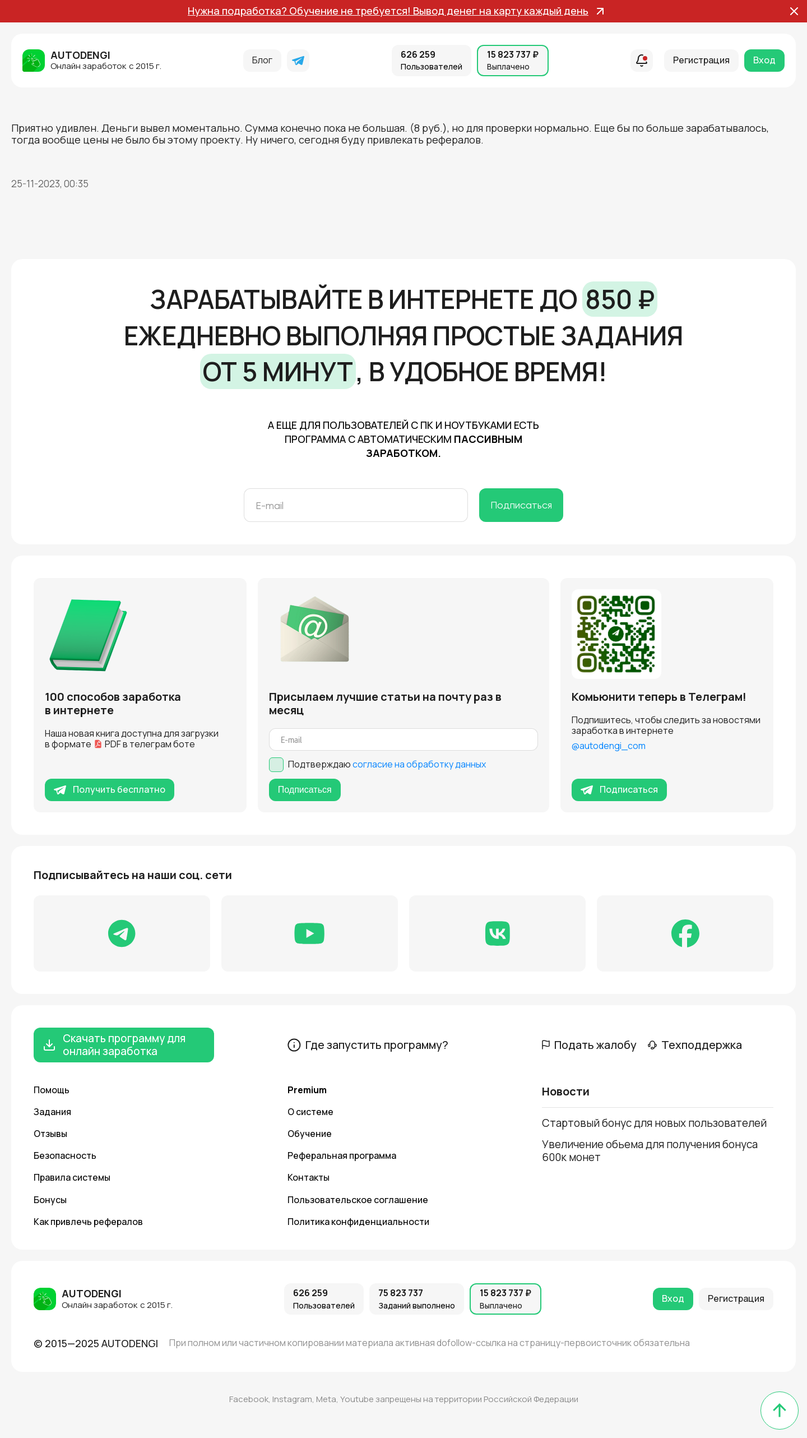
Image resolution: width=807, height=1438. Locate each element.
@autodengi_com (609, 746)
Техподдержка (695, 1045)
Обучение (309, 1133)
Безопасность (65, 1155)
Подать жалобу (589, 1045)
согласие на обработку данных (419, 764)
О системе (310, 1112)
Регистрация (701, 60)
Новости (566, 1092)
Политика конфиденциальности (358, 1221)
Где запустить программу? (367, 1045)
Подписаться (521, 505)
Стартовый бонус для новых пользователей (654, 1123)
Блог (262, 60)
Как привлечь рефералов (88, 1221)
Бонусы (50, 1200)
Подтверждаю (387, 764)
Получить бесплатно (109, 789)
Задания (52, 1112)
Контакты (308, 1177)
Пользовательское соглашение (357, 1200)
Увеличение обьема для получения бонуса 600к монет (650, 1150)
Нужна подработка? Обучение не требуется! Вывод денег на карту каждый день (396, 11)
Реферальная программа (341, 1155)
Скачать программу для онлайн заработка (114, 1044)
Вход (764, 60)
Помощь (51, 1090)
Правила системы (72, 1177)
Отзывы (50, 1133)
